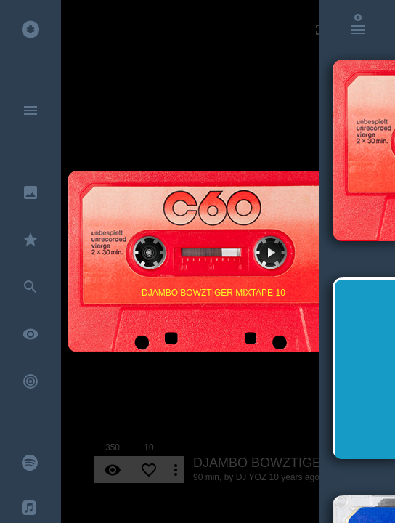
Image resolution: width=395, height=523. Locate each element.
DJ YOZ (251, 477)
